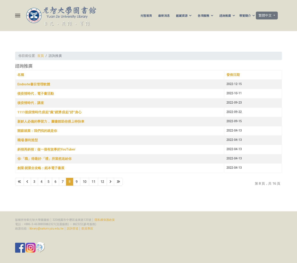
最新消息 (164, 15)
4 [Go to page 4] (41, 182)
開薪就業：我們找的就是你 (37, 131)
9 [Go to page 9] (77, 182)
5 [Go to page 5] (48, 182)
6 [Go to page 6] (55, 182)
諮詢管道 (72, 228)
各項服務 (203, 15)
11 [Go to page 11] (93, 182)
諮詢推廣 (225, 15)
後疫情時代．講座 (30, 103)
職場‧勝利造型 (27, 140)
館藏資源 (182, 15)
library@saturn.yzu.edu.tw (47, 228)
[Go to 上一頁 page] (27, 182)
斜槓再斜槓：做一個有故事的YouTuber (46, 149)
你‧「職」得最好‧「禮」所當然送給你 (44, 159)
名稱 (20, 75)
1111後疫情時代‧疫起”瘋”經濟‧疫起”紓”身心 (49, 112)
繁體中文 (266, 15)
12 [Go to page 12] (102, 182)
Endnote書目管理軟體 (33, 84)
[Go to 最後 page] (118, 182)
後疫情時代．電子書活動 (35, 94)
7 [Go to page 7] (62, 182)
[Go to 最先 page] (19, 182)
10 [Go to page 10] (84, 182)
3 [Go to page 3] (34, 182)
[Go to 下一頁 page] (110, 182)
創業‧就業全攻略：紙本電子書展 (40, 168)
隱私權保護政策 (105, 219)
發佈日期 (233, 75)
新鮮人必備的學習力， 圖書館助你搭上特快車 (50, 121)
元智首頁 (146, 15)
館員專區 (87, 228)
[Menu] (17, 15)
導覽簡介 (245, 15)
